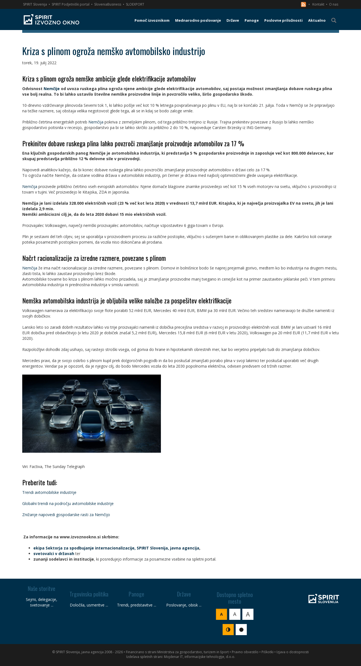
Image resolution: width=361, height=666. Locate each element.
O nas (333, 4)
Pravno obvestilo (245, 652)
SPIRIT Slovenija (35, 4)
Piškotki (267, 652)
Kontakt (318, 4)
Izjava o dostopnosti (293, 652)
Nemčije (52, 88)
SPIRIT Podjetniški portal (70, 4)
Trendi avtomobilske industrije (49, 492)
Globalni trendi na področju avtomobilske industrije (68, 503)
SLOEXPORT (135, 4)
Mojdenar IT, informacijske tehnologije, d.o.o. (199, 656)
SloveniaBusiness (107, 4)
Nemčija (95, 122)
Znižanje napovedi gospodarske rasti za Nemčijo (66, 514)
